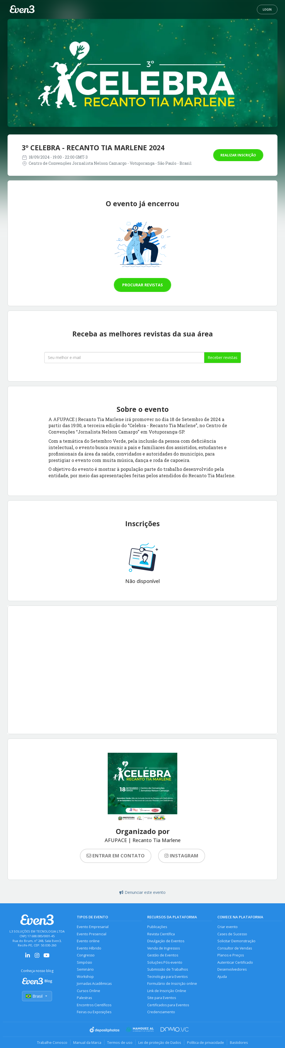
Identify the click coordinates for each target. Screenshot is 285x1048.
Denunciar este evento (142, 892)
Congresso (86, 955)
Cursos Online (88, 990)
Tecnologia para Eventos (167, 976)
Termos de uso (119, 1042)
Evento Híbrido (89, 948)
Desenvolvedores (232, 969)
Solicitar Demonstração (236, 941)
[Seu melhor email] (124, 357)
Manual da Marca (87, 1042)
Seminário (85, 969)
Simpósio (84, 962)
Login (267, 9)
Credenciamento (161, 1012)
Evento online (88, 941)
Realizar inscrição (238, 155)
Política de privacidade (205, 1042)
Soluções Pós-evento (164, 962)
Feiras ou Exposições (94, 1012)
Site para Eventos (161, 997)
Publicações (157, 926)
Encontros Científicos (94, 1005)
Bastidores (239, 1042)
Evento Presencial (91, 934)
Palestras (84, 997)
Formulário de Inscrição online (172, 983)
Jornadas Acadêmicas (94, 983)
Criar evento (227, 926)
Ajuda (222, 976)
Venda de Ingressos (163, 948)
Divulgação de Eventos (165, 941)
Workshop (85, 976)
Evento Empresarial (93, 926)
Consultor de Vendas (234, 948)
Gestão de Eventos (162, 955)
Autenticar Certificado (235, 962)
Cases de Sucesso (232, 934)
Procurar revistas (142, 284)
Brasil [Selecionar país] (37, 996)
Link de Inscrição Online (166, 990)
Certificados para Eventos (168, 1005)
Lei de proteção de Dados (159, 1042)
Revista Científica (161, 934)
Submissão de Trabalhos (167, 969)
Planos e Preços (230, 955)
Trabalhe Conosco (52, 1042)
